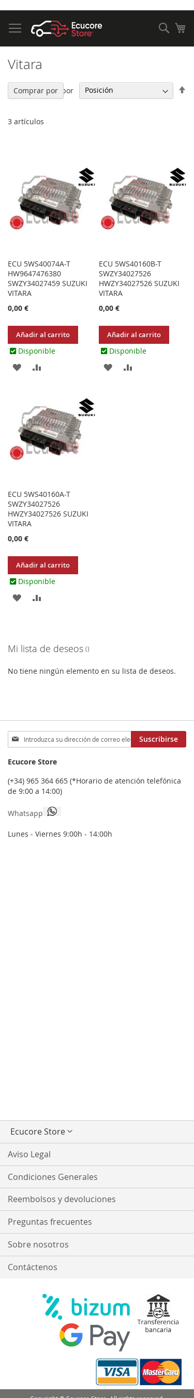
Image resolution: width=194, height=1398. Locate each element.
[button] (17, 367)
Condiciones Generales (53, 1177)
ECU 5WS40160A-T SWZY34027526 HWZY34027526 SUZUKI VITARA (48, 508)
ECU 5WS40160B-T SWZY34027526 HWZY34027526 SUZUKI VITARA (139, 278)
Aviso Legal (29, 1154)
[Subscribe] (158, 739)
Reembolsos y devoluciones (62, 1199)
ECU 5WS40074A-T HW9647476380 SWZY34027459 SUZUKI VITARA (47, 278)
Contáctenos (32, 1267)
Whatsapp (34, 812)
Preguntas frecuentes (50, 1221)
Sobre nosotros (38, 1244)
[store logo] (66, 29)
